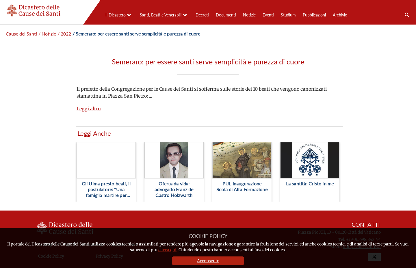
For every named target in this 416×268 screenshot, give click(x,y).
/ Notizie (47, 33)
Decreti (202, 14)
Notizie (249, 14)
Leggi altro (89, 108)
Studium (288, 14)
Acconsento (208, 260)
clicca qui (167, 249)
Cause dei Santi (21, 33)
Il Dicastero (115, 14)
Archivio (340, 14)
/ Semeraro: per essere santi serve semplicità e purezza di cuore (136, 33)
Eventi (268, 14)
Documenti (226, 14)
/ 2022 (64, 33)
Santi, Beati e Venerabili (160, 14)
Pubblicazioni (314, 14)
